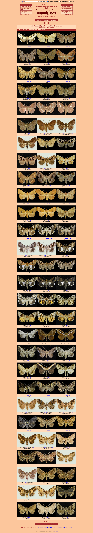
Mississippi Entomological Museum (46, 527)
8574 (28, 81)
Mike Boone (56, 531)
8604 (28, 290)
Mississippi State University (65, 527)
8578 (48, 98)
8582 (48, 150)
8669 (67, 395)
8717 (67, 499)
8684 (48, 430)
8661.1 (67, 377)
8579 (29, 133)
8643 (28, 342)
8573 (48, 63)
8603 (48, 272)
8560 (29, 46)
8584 (67, 168)
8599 (67, 255)
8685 (67, 430)
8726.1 (67, 517)
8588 (67, 203)
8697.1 (26, 499)
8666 (48, 395)
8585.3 (28, 185)
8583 (67, 150)
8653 (67, 360)
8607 (28, 307)
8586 (67, 185)
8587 (28, 203)
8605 (48, 290)
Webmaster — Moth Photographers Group (54, 529)
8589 (28, 220)
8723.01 (48, 517)
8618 (48, 307)
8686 (67, 447)
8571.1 (67, 46)
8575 (48, 81)
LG (30, 46)
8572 (29, 63)
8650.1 (48, 360)
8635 (28, 325)
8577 (67, 81)
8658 (48, 377)
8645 (47, 342)
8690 (47, 464)
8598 (28, 238)
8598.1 (47, 238)
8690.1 (64, 464)
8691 (48, 482)
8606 (67, 290)
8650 (28, 360)
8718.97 (28, 517)
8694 (67, 482)
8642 (67, 325)
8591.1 (67, 220)
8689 (28, 464)
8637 (48, 325)
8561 (48, 46)
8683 (28, 430)
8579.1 (64, 133)
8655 (28, 377)
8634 (67, 307)
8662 (28, 395)
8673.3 (26, 412)
